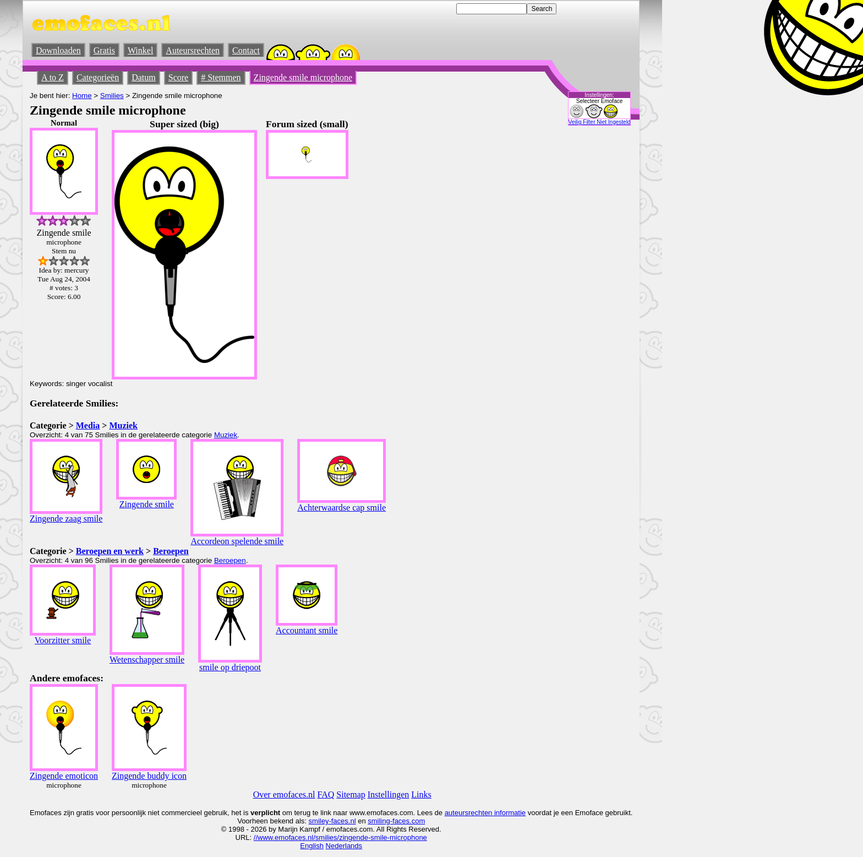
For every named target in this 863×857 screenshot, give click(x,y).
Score (178, 77)
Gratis (104, 50)
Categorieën (98, 77)
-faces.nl (342, 821)
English (312, 846)
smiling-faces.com (396, 821)
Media (88, 425)
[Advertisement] (537, 283)
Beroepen (171, 551)
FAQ (326, 794)
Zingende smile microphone (303, 77)
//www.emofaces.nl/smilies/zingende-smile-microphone (340, 837)
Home (82, 95)
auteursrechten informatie (485, 813)
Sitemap (350, 794)
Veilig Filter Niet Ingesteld (600, 122)
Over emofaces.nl (284, 794)
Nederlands (344, 846)
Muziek (123, 425)
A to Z (52, 77)
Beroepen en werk (110, 551)
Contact (246, 50)
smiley (319, 821)
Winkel (140, 50)
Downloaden (58, 50)
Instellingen (388, 794)
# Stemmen (221, 77)
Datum (144, 77)
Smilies (112, 95)
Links (421, 794)
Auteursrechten (193, 50)
